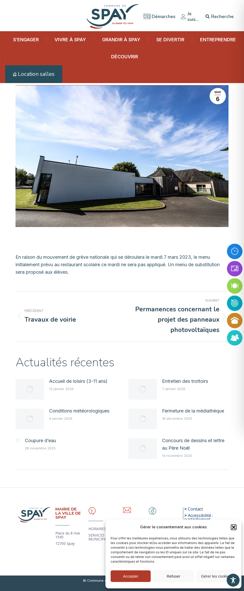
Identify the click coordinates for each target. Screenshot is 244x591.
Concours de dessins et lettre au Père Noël (193, 444)
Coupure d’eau (40, 440)
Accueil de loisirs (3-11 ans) (78, 381)
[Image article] (30, 389)
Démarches (159, 15)
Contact (195, 509)
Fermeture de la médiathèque (193, 411)
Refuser (173, 576)
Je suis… (190, 15)
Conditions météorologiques (79, 411)
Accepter (130, 576)
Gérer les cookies (216, 576)
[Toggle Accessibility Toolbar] (233, 580)
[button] (233, 527)
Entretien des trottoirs (185, 381)
